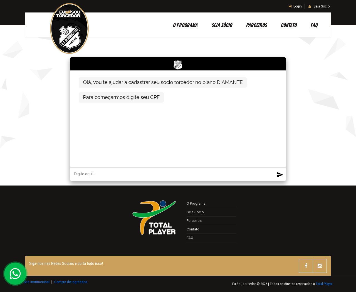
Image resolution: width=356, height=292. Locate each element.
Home (153, 25)
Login (295, 6)
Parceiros (256, 25)
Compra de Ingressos (70, 282)
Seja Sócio (319, 6)
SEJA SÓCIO (221, 25)
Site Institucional (37, 282)
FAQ (313, 25)
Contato (288, 25)
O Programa (184, 25)
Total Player (324, 284)
